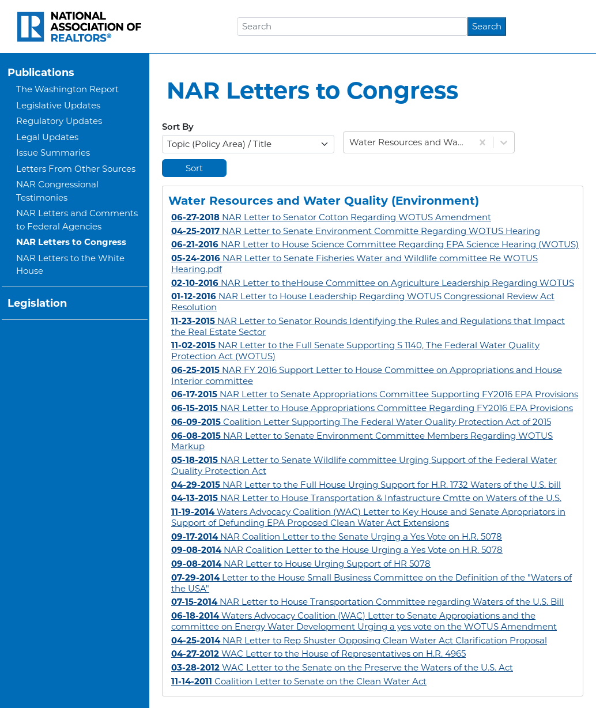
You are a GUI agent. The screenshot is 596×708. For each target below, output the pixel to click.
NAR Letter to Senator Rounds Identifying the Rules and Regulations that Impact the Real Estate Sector (368, 326)
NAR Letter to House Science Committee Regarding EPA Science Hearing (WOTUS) (375, 244)
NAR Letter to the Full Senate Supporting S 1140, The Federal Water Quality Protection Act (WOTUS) (355, 350)
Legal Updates (47, 136)
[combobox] (350, 142)
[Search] (352, 26)
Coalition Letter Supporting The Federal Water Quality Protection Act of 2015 (361, 421)
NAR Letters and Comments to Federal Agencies (77, 220)
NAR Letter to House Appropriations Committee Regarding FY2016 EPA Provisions (372, 407)
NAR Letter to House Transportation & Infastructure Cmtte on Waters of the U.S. (366, 497)
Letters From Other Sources (75, 168)
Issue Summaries (53, 152)
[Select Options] (248, 144)
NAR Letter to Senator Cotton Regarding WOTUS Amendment (331, 217)
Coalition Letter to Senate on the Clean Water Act (299, 681)
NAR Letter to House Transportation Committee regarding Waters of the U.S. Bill (367, 601)
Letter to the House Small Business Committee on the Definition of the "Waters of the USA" (371, 583)
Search (486, 26)
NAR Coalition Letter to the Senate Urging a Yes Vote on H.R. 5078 (336, 536)
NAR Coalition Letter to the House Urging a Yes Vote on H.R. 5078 (337, 549)
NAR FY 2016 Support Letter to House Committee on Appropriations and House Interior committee (366, 375)
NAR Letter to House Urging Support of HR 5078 (301, 563)
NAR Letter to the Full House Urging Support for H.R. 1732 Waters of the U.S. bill (366, 484)
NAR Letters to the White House (70, 265)
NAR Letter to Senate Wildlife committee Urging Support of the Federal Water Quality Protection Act (364, 465)
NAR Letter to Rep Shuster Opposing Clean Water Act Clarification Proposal (359, 640)
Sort (194, 168)
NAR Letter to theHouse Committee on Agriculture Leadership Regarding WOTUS (372, 282)
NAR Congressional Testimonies (57, 191)
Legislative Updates (58, 105)
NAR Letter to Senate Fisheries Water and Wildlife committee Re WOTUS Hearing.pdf (354, 263)
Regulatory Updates (59, 120)
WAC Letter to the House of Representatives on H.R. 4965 (318, 653)
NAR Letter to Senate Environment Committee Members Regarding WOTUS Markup (362, 441)
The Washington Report (67, 89)
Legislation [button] (37, 303)
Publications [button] (40, 72)
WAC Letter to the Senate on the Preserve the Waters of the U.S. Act (342, 667)
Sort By (178, 127)
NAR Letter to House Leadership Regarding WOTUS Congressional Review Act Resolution (362, 301)
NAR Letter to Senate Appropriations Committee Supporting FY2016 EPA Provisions (374, 394)
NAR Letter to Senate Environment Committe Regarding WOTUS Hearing (355, 230)
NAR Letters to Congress (71, 241)
